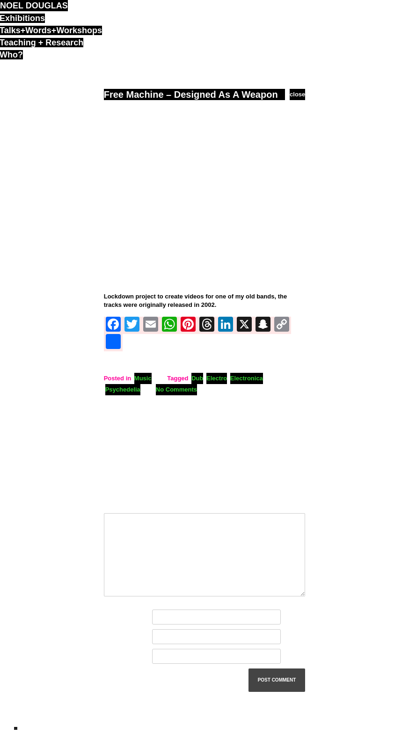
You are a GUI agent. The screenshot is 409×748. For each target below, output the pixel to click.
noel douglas (34, 5)
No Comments (176, 389)
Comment (120, 502)
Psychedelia (122, 389)
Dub (197, 378)
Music (143, 378)
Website (115, 656)
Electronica (246, 378)
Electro (216, 378)
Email (114, 636)
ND (15, 728)
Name (114, 617)
